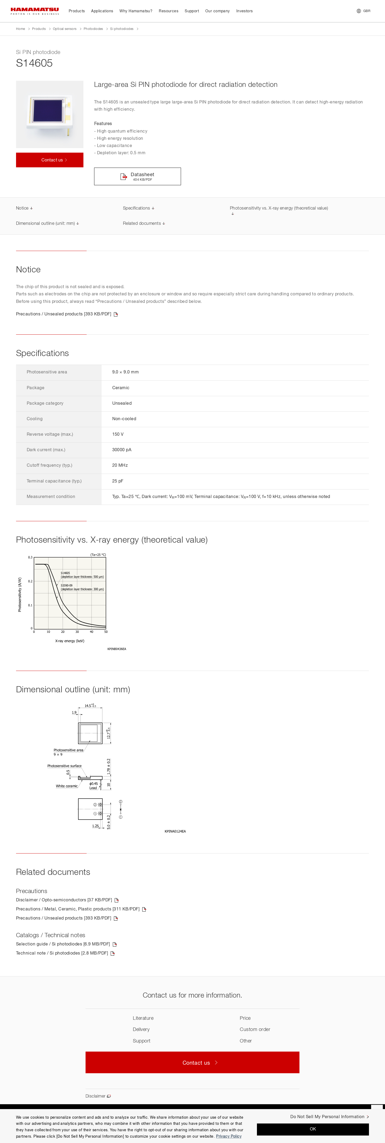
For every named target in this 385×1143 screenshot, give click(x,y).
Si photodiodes (121, 29)
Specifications (136, 208)
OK (313, 1129)
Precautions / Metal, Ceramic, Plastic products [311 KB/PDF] (78, 909)
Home (20, 29)
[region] (192, 1126)
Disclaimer (96, 1096)
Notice (22, 208)
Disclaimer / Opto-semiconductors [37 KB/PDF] (64, 900)
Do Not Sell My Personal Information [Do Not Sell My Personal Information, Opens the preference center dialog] (327, 1117)
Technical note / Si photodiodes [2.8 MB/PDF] (62, 953)
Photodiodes (93, 29)
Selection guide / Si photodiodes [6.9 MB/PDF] (63, 944)
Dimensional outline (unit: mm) (45, 224)
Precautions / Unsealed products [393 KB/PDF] (63, 314)
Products (39, 29)
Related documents (142, 224)
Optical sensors (64, 29)
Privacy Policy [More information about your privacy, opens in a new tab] (228, 1136)
